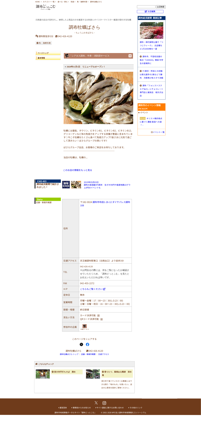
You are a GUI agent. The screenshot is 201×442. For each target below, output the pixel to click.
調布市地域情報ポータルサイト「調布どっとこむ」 (75, 412)
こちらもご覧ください (91, 288)
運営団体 (63, 407)
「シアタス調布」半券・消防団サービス (89, 56)
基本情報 (41, 57)
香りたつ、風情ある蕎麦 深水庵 (117, 373)
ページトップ (43, 52)
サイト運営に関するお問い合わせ (110, 407)
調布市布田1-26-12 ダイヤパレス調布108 (105, 203)
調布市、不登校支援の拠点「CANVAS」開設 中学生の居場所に (151, 60)
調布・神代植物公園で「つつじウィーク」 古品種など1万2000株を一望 (151, 45)
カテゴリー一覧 (49, 1)
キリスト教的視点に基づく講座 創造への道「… (151, 121)
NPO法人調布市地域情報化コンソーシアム (129, 412)
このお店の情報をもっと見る (77, 170)
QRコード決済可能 (89, 319)
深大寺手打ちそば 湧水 (65, 372)
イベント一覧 (159, 132)
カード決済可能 (88, 315)
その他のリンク (136, 407)
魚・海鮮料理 (82, 1)
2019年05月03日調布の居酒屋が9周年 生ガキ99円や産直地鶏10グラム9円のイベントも (107, 185)
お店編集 (151, 11)
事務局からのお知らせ (82, 407)
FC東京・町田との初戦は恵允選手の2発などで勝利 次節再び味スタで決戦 (151, 74)
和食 (72, 1)
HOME (37, 1)
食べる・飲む (63, 1)
